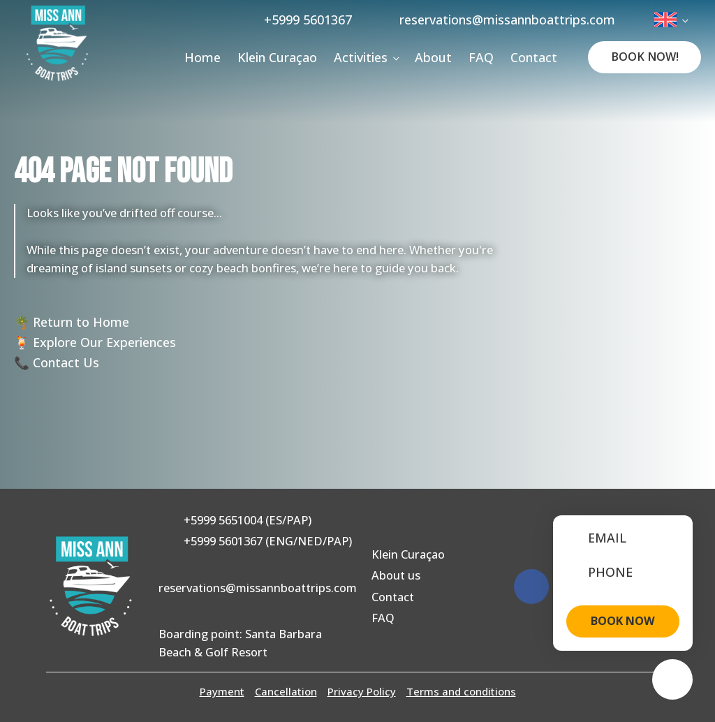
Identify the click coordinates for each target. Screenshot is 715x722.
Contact (533, 57)
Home (202, 57)
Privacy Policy (361, 691)
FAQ (481, 57)
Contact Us (66, 362)
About (433, 57)
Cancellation (286, 691)
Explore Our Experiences (104, 342)
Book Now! (645, 56)
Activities (361, 57)
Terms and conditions (461, 691)
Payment (222, 691)
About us (395, 575)
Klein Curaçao (277, 57)
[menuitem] (670, 20)
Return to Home (81, 322)
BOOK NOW (623, 620)
